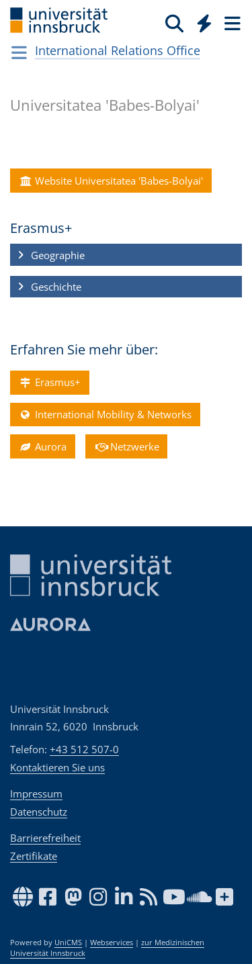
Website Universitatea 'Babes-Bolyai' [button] (110, 180)
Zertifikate (33, 856)
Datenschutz (38, 811)
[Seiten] (231, 23)
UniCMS (68, 942)
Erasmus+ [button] (49, 382)
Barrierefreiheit (45, 838)
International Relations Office (117, 50)
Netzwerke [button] (126, 446)
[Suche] (174, 23)
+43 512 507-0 (84, 749)
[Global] (200, 20)
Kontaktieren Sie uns (57, 767)
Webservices (111, 942)
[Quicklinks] (205, 23)
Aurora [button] (42, 446)
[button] (126, 255)
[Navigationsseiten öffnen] (19, 52)
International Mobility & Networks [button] (105, 414)
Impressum (36, 793)
